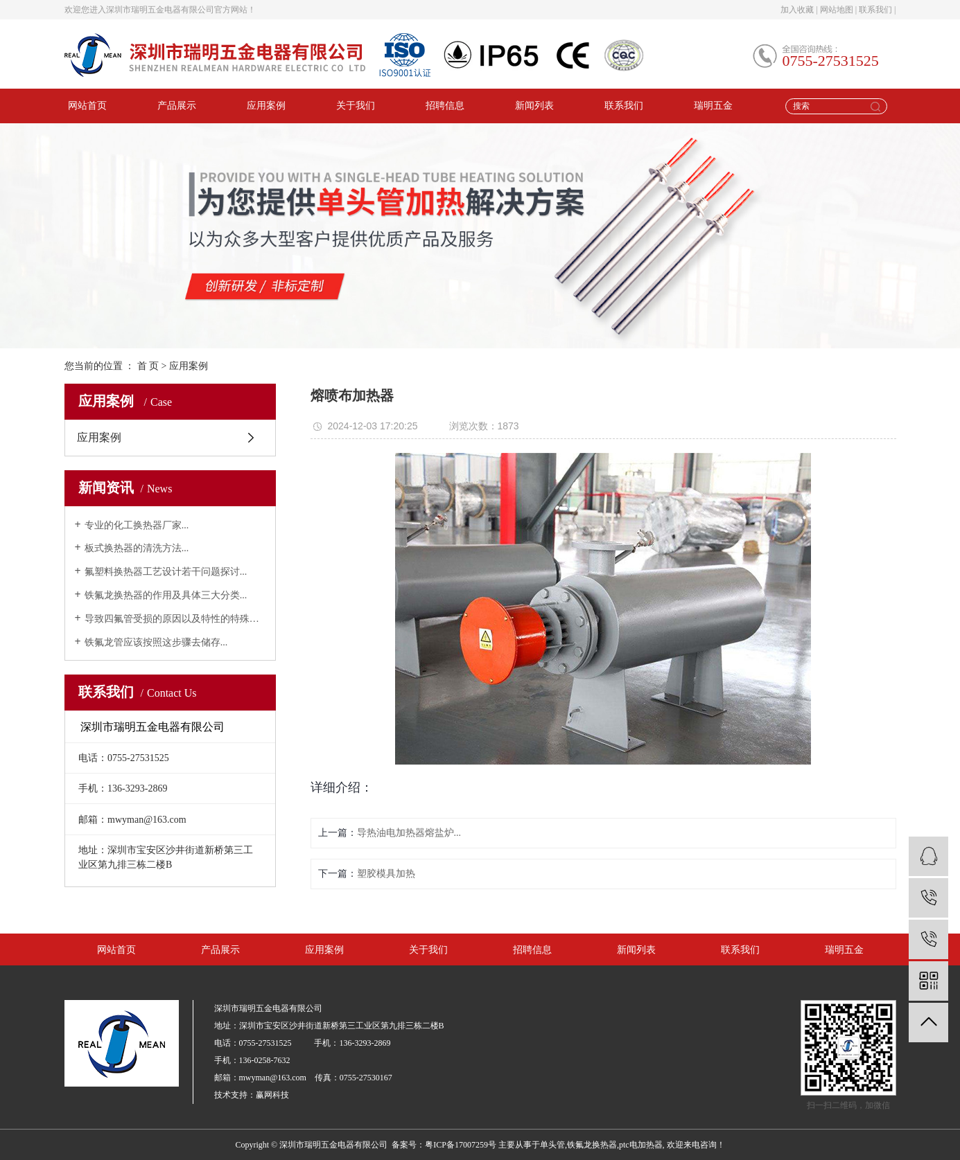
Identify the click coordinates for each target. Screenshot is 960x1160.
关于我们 (355, 105)
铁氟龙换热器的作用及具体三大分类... (166, 595)
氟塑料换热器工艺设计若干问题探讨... (166, 571)
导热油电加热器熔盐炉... (409, 833)
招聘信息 (445, 105)
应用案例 (266, 105)
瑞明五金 (713, 105)
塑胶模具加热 (386, 873)
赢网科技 (272, 1095)
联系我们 (875, 10)
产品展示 (176, 105)
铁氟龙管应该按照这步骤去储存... (156, 642)
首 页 (148, 366)
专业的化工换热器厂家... (137, 525)
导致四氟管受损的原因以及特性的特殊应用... (175, 619)
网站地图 (836, 10)
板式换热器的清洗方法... (137, 548)
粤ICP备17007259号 (460, 1145)
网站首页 (87, 105)
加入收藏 (797, 10)
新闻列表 (534, 105)
